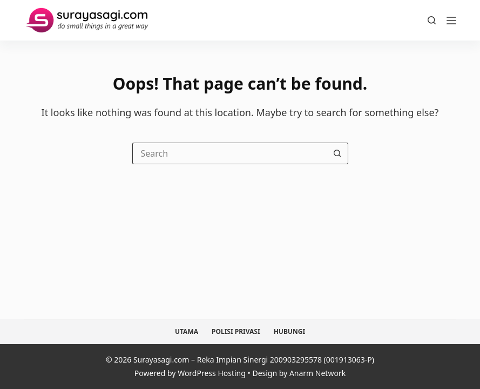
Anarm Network (317, 373)
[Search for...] (229, 153)
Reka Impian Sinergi (232, 359)
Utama (186, 331)
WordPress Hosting (212, 373)
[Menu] (451, 20)
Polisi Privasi (236, 331)
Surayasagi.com (161, 359)
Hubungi (289, 331)
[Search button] (337, 153)
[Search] (432, 20)
